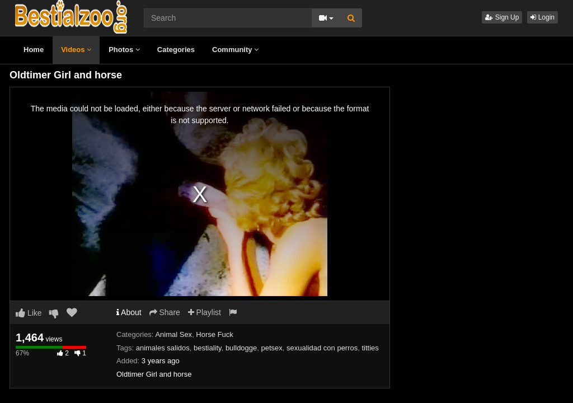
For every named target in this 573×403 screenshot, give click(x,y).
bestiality (208, 348)
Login (542, 17)
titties (370, 348)
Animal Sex (173, 334)
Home (34, 49)
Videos (76, 49)
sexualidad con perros (322, 348)
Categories (176, 49)
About (129, 312)
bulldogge (241, 348)
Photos (124, 49)
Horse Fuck (214, 334)
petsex (272, 348)
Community (235, 49)
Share (164, 312)
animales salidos (163, 348)
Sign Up (502, 17)
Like (29, 312)
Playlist (204, 312)
